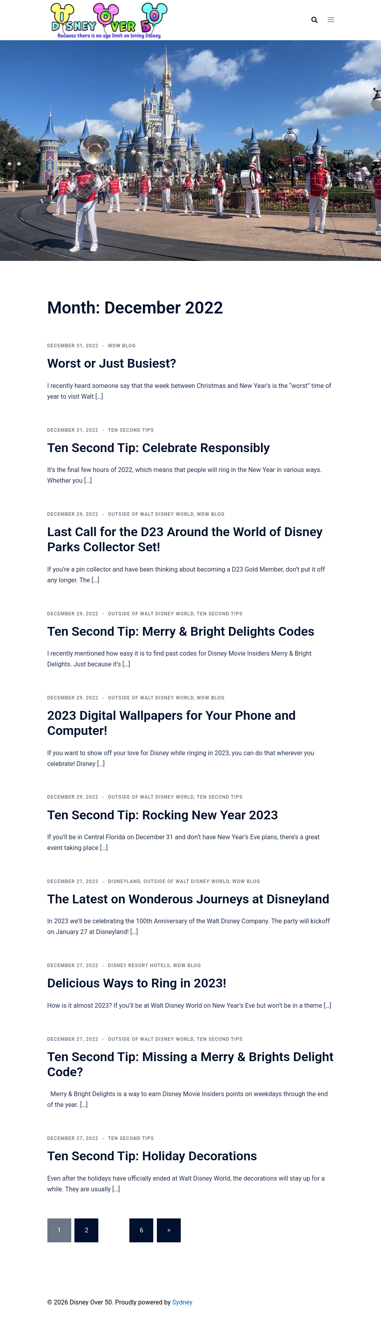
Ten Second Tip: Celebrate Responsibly (158, 447)
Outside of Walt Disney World (150, 514)
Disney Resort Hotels (139, 965)
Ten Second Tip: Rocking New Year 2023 (162, 815)
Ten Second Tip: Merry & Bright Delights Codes (181, 631)
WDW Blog (122, 346)
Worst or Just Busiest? (111, 363)
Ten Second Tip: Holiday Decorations (152, 1155)
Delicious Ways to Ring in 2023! (137, 983)
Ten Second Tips (131, 430)
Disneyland (124, 881)
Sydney (182, 1302)
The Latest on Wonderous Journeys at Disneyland (188, 899)
